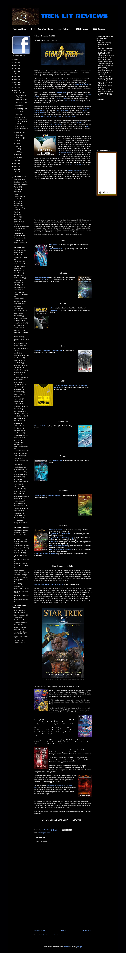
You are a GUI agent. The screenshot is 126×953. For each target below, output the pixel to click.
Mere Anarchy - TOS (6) (21, 548)
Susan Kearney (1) (20, 384)
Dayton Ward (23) (19, 501)
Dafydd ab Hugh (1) (20, 250)
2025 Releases (82, 29)
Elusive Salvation (61, 98)
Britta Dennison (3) (20, 301)
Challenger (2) (18, 240)
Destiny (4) (17, 214)
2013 (16, 166)
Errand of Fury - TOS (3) (21, 545)
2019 (16, 82)
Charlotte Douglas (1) (20, 311)
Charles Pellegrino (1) (20, 435)
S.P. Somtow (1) (19, 479)
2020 (16, 79)
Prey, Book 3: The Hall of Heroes (46, 553)
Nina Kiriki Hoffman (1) (21, 365)
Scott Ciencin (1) (19, 275)
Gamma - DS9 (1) (19, 586)
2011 (16, 172)
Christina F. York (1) (20, 518)
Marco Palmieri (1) (19, 430)
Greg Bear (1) (18, 255)
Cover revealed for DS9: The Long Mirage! (21, 121)
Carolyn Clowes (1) (20, 278)
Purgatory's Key (20, 117)
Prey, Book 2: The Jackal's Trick (60, 550)
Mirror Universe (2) (20, 238)
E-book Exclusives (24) (21, 615)
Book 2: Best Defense (62, 111)
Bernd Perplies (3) (19, 438)
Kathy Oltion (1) (19, 425)
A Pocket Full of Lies (81, 85)
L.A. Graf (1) (18, 350)
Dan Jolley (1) (18, 375)
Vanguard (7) (18, 217)
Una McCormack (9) (20, 411)
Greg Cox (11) (18, 282)
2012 (16, 169)
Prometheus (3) (19, 233)
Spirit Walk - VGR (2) (20, 575)
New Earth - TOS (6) (20, 539)
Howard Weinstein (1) (20, 506)
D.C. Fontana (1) (19, 325)
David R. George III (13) (21, 343)
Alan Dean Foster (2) (20, 330)
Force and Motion (69, 101)
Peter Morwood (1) (20, 421)
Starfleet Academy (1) (20, 243)
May (17, 146)
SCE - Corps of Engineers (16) (18, 202)
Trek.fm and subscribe (76, 164)
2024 (16, 68)
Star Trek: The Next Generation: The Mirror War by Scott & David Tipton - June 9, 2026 (105, 92)
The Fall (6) (17, 224)
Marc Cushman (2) (20, 287)
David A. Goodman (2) (21, 348)
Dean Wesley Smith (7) (21, 481)
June (17, 143)
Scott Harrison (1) (19, 358)
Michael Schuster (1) (20, 469)
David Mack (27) (19, 399)
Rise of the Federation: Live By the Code (48, 350)
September (19, 138)
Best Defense (19, 126)
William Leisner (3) (20, 394)
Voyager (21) (18, 187)
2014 (16, 163)
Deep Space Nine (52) (21, 184)
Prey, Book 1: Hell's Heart (58, 545)
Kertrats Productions (74, 170)
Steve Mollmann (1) (20, 418)
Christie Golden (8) (20, 346)
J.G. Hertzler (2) (19, 363)
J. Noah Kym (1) (19, 387)
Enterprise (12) (18, 189)
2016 (41, 833)
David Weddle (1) (19, 503)
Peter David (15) (19, 292)
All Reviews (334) (19, 610)
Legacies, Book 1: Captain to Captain (47, 495)
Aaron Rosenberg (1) (20, 455)
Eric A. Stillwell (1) (19, 486)
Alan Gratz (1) (18, 353)
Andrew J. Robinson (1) (21, 451)
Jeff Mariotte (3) (19, 404)
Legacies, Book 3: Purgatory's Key (61, 538)
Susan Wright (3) (19, 513)
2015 (16, 161)
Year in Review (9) (19, 643)
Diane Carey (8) (19, 273)
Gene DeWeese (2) (20, 303)
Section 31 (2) (18, 230)
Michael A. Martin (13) (20, 406)
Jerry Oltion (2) (18, 423)
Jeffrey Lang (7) (19, 389)
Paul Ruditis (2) (18, 458)
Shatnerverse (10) (19, 235)
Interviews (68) (18, 640)
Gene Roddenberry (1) (21, 453)
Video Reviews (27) (20, 612)
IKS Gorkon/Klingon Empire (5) (20, 208)
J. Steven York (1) (19, 520)
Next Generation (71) (20, 182)
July (17, 140)
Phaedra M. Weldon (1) (21, 508)
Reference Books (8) (20, 622)
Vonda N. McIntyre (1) (20, 413)
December (19, 93)
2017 (16, 88)
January (18, 157)
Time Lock (53, 542)
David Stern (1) (18, 484)
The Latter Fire (61, 93)
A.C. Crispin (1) (18, 285)
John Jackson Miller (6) (21, 416)
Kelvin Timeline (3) (19, 196)
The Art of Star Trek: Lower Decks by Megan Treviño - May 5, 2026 (105, 78)
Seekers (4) (17, 219)
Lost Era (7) (17, 199)
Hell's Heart (45, 116)
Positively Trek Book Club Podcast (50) (20, 633)
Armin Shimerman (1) (20, 474)
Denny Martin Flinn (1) (21, 323)
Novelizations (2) (19, 620)
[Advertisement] (63, 911)
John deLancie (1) (19, 299)
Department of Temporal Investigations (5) (21, 227)
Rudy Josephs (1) (19, 379)
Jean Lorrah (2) (18, 396)
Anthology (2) (18, 617)
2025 (16, 65)
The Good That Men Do (56, 249)
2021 (16, 76)
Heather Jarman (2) (20, 372)
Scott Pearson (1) (19, 433)
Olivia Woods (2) (19, 510)
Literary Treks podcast (65, 152)
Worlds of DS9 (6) (19, 570)
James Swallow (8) (20, 489)
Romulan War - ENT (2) (21, 589)
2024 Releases (64, 29)
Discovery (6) (18, 191)
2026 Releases (99, 29)
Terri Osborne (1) (19, 428)
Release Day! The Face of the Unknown (21, 109)
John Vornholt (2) (19, 498)
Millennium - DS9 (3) (20, 563)
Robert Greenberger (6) (21, 355)
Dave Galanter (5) (19, 337)
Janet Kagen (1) (19, 382)
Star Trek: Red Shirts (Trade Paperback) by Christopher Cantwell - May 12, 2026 (105, 84)
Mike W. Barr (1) (19, 252)
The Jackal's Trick (55, 116)
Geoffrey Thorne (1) (20, 491)
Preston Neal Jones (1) (21, 377)
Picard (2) (17, 194)
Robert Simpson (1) (20, 477)
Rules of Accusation (54, 124)
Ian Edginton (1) (19, 316)
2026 (16, 63)
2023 (16, 71)
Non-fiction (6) (18, 625)
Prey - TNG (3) (18, 584)
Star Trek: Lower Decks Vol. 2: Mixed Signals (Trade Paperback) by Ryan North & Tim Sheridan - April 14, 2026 (106, 52)
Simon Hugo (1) (19, 367)
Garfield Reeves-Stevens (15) (19, 443)
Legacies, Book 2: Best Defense (60, 534)
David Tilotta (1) (19, 493)
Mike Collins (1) (19, 280)
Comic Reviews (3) (20, 627)
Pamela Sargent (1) (20, 467)
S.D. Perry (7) (18, 440)
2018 (16, 85)
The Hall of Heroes (70, 116)
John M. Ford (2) (19, 328)
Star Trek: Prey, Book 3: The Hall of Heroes (48, 584)
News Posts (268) (19, 629)
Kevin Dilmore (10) (20, 308)
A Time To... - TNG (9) (20, 577)
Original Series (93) (20, 179)
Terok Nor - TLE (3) (20, 553)
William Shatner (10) (20, 472)
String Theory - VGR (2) (21, 572)
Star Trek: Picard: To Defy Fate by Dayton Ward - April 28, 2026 (105, 59)
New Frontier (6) (19, 205)
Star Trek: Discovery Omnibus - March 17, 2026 (105, 44)
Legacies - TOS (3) (20, 550)
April (17, 149)
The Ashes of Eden (40, 279)
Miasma (79, 122)
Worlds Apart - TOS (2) (21, 530)
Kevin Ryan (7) (18, 464)
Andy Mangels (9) (19, 401)
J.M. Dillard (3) (18, 306)
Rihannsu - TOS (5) (20, 532)
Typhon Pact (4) (19, 221)
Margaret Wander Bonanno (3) (19, 267)
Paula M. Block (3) (19, 264)
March (18, 151)
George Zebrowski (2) (20, 523)
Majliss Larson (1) (19, 392)
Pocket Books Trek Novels (42, 29)
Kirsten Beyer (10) (19, 261)
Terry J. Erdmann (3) (20, 318)
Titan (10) (17, 212)
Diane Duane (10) (19, 313)
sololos (66, 947)
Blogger (79, 947)
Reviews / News (19, 29)
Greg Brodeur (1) (19, 270)
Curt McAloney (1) (19, 409)
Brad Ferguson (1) (19, 320)
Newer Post (39, 930)
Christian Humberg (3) (21, 370)
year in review (47, 833)
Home (63, 930)
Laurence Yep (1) (19, 515)
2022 (16, 74)
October (18, 135)
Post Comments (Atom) (50, 935)
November (19, 132)
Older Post (87, 930)
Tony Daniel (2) (18, 290)
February (19, 154)
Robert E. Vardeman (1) (21, 496)
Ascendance (61, 81)
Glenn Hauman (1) (19, 360)
